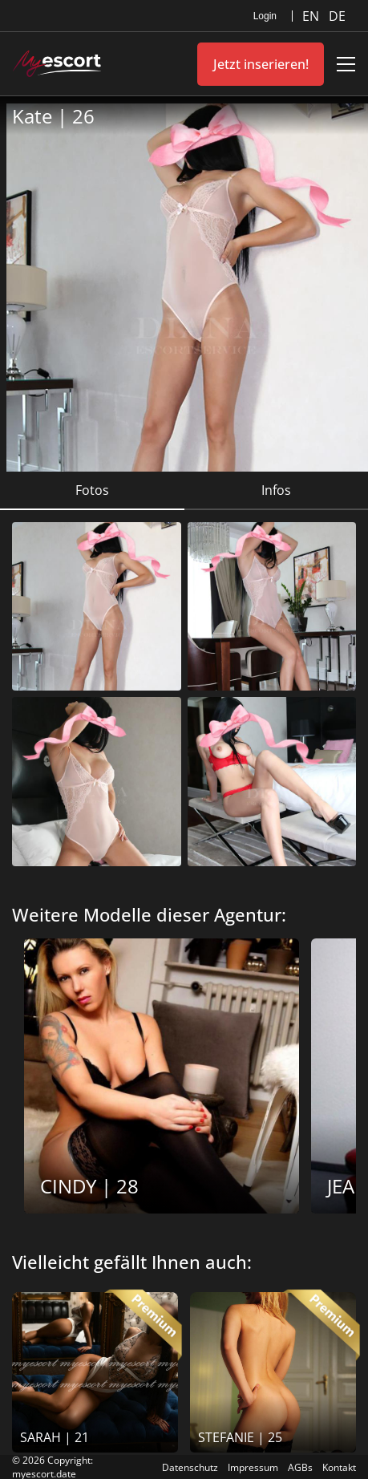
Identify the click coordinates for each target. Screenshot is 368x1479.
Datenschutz (190, 1467)
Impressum (253, 1467)
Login (265, 16)
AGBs (300, 1467)
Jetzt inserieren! (261, 64)
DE (337, 16)
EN (312, 16)
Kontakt (339, 1467)
